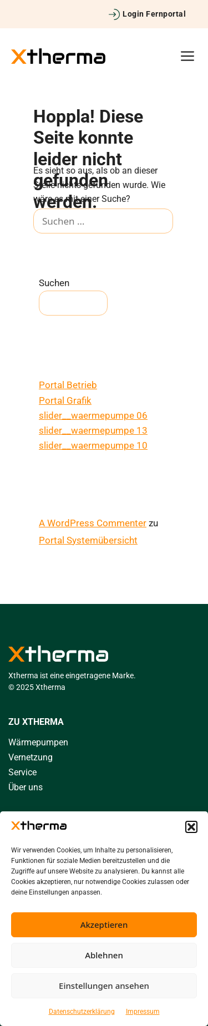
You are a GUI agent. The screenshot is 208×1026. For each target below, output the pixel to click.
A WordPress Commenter (92, 523)
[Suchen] (49, 246)
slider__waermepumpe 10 (93, 445)
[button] (191, 826)
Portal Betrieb (68, 384)
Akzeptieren (104, 924)
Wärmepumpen (38, 742)
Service (22, 772)
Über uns (25, 787)
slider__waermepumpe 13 (93, 430)
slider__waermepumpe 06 (93, 415)
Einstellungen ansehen (104, 985)
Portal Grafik (65, 400)
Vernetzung (30, 757)
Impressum (143, 1011)
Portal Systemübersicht (88, 540)
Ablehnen (104, 955)
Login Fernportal (154, 13)
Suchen (54, 282)
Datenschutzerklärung (82, 1011)
